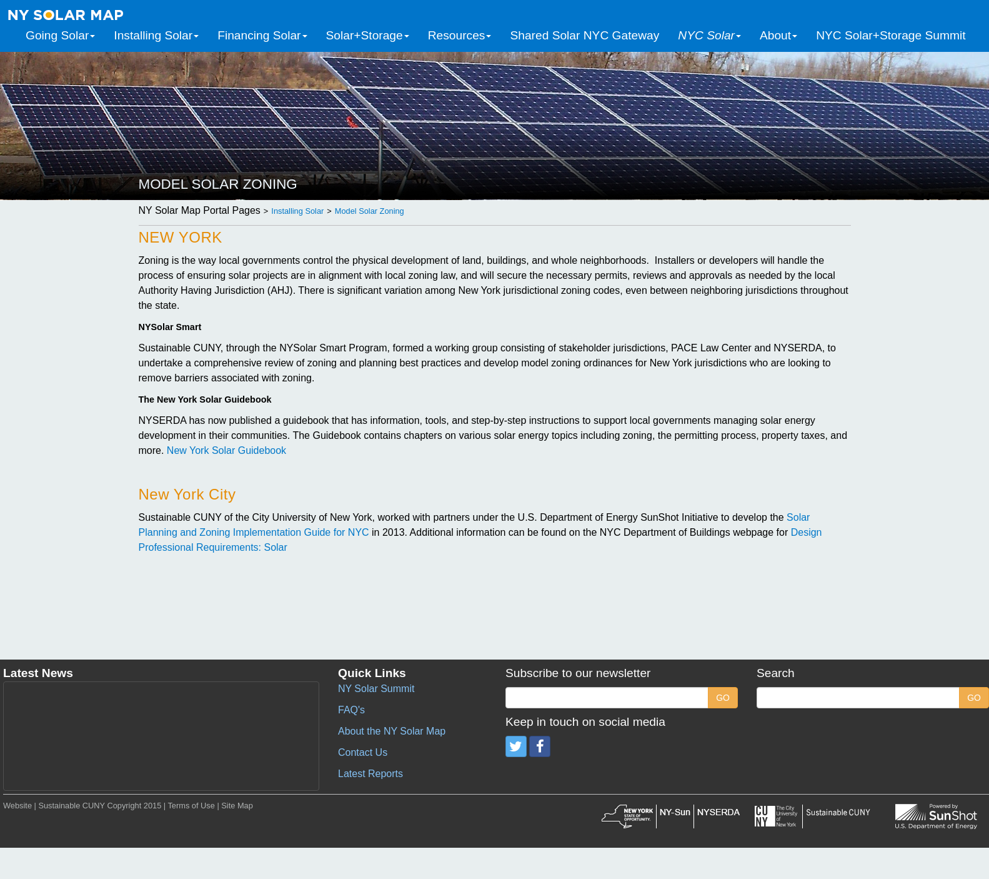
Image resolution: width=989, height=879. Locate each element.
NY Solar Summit (376, 688)
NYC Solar (709, 35)
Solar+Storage (367, 35)
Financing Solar (262, 35)
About (778, 35)
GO (723, 698)
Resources (460, 35)
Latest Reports (370, 773)
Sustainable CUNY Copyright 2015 (99, 805)
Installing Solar (156, 35)
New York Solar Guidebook (226, 450)
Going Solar (60, 35)
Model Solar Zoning (369, 211)
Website (17, 805)
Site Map (237, 805)
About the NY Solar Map (391, 731)
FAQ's (351, 710)
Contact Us (362, 752)
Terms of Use (190, 805)
